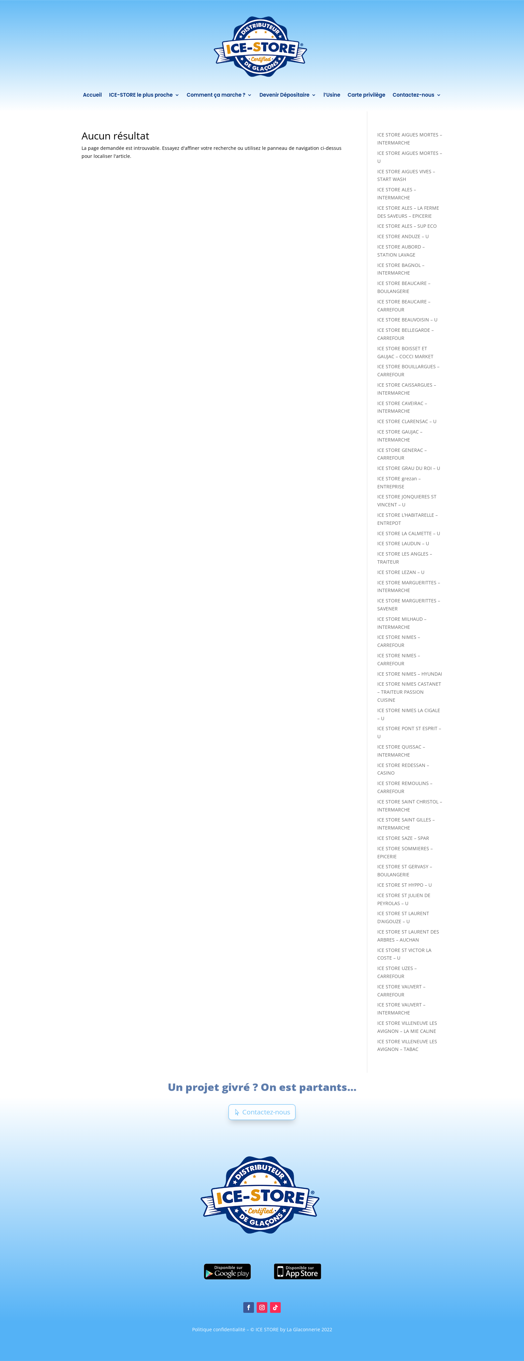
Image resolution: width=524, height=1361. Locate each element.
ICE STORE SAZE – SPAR (403, 838)
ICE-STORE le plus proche (141, 94)
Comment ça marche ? (215, 94)
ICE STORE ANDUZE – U (403, 236)
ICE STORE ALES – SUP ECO (407, 226)
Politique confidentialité (219, 1329)
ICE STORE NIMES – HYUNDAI (409, 674)
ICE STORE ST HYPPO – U (404, 885)
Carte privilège (367, 94)
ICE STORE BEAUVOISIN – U (407, 319)
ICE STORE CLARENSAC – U (406, 421)
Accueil (92, 94)
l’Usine (331, 94)
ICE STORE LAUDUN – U (403, 543)
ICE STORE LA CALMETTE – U (408, 533)
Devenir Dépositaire (284, 94)
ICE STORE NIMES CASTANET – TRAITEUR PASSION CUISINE (409, 692)
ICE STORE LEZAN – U (400, 572)
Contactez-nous (414, 94)
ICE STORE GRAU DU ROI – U (408, 468)
